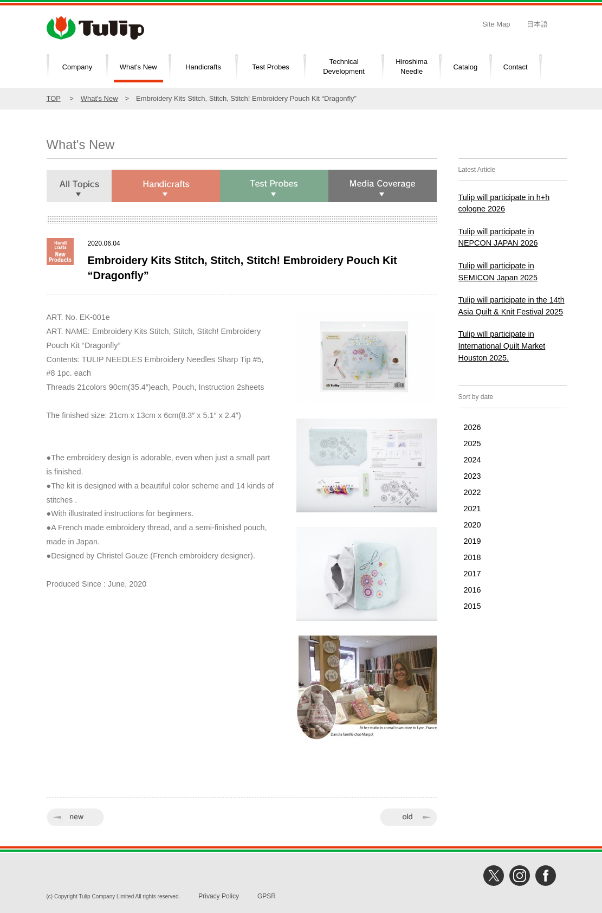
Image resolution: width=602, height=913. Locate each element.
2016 (472, 590)
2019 (472, 541)
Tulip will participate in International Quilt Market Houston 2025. (502, 346)
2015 (472, 606)
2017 (472, 573)
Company (77, 67)
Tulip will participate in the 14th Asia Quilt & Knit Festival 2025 (511, 305)
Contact (515, 67)
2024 (472, 459)
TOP (54, 98)
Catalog (465, 67)
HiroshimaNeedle (412, 66)
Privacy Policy (218, 896)
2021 (472, 508)
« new (75, 817)
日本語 (537, 24)
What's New (138, 67)
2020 (472, 524)
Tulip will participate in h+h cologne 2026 (504, 203)
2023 (472, 476)
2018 (472, 557)
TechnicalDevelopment (344, 66)
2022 (472, 492)
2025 (472, 443)
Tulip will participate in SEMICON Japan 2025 (498, 271)
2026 (472, 427)
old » (408, 817)
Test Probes (270, 67)
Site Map (496, 24)
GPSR (266, 896)
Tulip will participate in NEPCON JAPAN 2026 (498, 237)
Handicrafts (203, 67)
